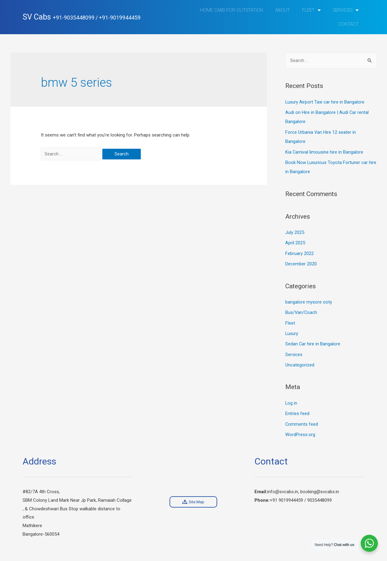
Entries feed (297, 410)
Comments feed (301, 420)
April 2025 (295, 241)
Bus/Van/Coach (301, 310)
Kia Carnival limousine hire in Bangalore (324, 151)
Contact (348, 24)
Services (346, 10)
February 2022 (299, 251)
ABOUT (282, 10)
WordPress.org (300, 431)
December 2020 (301, 262)
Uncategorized (299, 362)
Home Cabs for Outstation (231, 10)
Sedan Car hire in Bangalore (313, 341)
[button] (193, 498)
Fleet (311, 10)
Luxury (291, 331)
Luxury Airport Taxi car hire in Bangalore (325, 102)
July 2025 (294, 231)
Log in (291, 400)
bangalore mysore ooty (308, 300)
